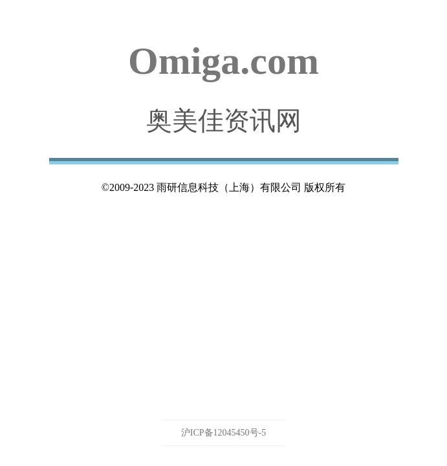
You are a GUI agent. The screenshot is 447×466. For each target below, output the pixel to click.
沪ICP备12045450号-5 (223, 433)
